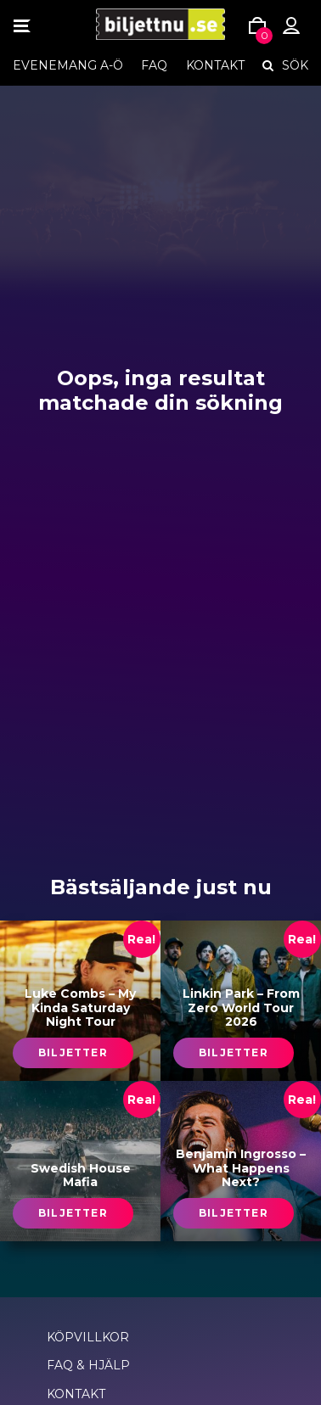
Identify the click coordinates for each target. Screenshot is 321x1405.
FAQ (154, 65)
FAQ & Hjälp (88, 1365)
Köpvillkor (88, 1337)
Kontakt (215, 65)
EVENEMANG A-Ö (68, 65)
